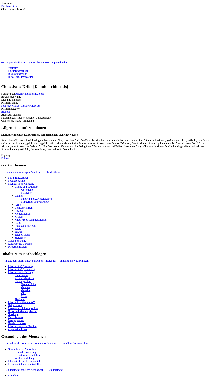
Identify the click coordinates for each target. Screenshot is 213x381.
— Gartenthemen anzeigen (15, 172)
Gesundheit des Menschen (22, 349)
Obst (23, 293)
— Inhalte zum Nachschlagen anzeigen (22, 260)
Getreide (25, 290)
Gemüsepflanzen (24, 207)
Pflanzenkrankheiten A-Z (21, 302)
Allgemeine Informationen (29, 93)
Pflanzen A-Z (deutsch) (20, 266)
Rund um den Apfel (25, 225)
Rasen (18, 222)
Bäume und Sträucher (26, 186)
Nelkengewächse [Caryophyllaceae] (20, 105)
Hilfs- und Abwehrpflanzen (22, 311)
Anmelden (13, 375)
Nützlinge (13, 314)
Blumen (5, 111)
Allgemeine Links (17, 329)
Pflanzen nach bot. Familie (22, 326)
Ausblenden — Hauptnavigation (50, 62)
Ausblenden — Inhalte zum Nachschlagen (66, 260)
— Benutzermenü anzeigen (15, 369)
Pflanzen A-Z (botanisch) (21, 269)
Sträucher (26, 192)
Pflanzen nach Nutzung (20, 272)
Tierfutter (20, 299)
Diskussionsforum (17, 73)
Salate (18, 228)
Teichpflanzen (22, 234)
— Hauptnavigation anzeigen (17, 62)
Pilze (24, 296)
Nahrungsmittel (23, 281)
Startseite (13, 67)
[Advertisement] (106, 35)
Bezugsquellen (16, 320)
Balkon (5, 158)
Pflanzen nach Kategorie (21, 183)
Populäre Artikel (16, 180)
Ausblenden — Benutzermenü (47, 369)
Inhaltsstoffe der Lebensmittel (24, 361)
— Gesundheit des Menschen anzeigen (22, 343)
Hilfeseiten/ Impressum (20, 76)
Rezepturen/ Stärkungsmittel (23, 308)
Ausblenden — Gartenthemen (46, 172)
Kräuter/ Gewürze (24, 278)
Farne (18, 204)
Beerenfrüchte (28, 284)
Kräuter (19, 216)
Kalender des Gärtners (20, 243)
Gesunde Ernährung (25, 352)
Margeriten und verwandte (35, 201)
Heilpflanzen (21, 275)
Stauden (19, 231)
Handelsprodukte (17, 323)
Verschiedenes (15, 317)
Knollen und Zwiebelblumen (36, 198)
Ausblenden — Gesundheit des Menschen (65, 343)
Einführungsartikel (18, 70)
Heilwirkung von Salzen (28, 355)
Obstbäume (27, 189)
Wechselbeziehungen (26, 358)
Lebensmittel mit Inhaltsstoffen (24, 364)
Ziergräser (20, 237)
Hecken (19, 210)
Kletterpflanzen (23, 213)
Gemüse (25, 287)
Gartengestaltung (17, 240)
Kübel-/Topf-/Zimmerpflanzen (31, 219)
